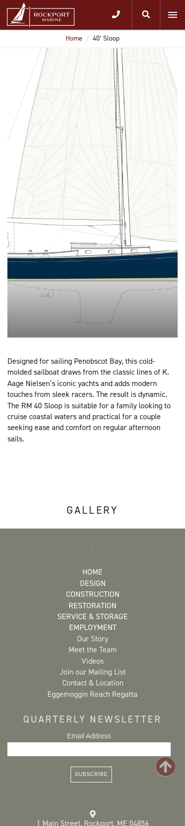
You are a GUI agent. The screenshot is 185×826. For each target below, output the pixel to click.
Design (93, 583)
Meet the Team (93, 649)
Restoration (92, 605)
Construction (92, 594)
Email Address (89, 736)
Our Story (92, 638)
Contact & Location (92, 683)
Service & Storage (92, 616)
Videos (92, 661)
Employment (92, 627)
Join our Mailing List (93, 672)
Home (74, 38)
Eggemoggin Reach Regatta (92, 694)
